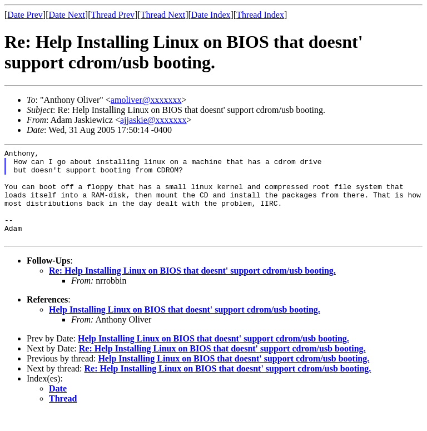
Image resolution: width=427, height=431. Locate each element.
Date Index (211, 14)
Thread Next (163, 14)
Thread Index (260, 14)
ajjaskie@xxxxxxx (153, 120)
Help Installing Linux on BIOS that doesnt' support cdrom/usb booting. (184, 328)
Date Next (67, 14)
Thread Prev (113, 14)
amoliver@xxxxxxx (146, 100)
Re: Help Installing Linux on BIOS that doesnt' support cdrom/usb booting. (192, 289)
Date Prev (25, 14)
